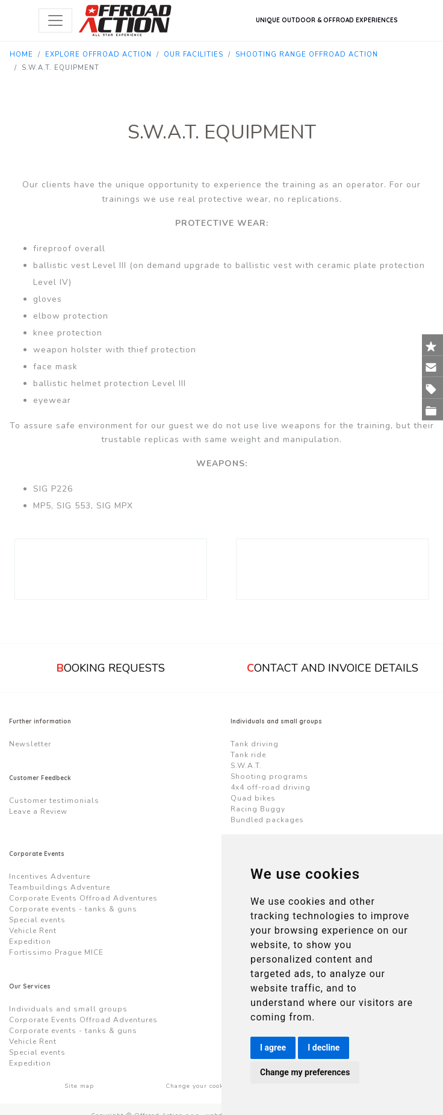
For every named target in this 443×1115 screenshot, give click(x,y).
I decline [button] (323, 1047)
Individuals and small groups (68, 1009)
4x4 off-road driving (271, 787)
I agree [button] (273, 1047)
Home (21, 54)
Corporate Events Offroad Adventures (83, 898)
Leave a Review (38, 811)
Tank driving (255, 744)
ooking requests (111, 668)
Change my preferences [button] (305, 1072)
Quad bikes (253, 798)
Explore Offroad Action (98, 54)
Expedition (30, 941)
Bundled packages (267, 820)
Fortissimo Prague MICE (56, 952)
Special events (37, 920)
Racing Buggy (258, 809)
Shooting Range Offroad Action (306, 54)
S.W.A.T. (246, 765)
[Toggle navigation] (55, 20)
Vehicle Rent (33, 930)
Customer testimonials (54, 800)
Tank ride (248, 755)
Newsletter (30, 744)
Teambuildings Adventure (59, 887)
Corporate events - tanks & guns (73, 909)
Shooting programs (269, 776)
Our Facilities (193, 54)
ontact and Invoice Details (332, 668)
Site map (79, 1086)
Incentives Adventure (49, 876)
